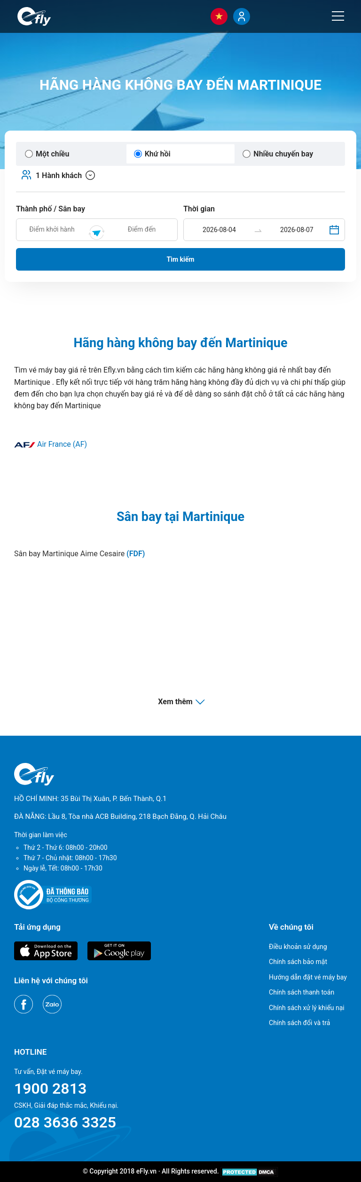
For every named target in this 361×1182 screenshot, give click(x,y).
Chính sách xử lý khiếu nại (307, 1007)
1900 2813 (50, 1088)
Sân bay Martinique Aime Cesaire (79, 553)
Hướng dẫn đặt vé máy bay (308, 977)
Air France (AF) (50, 444)
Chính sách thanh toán (301, 992)
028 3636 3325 (65, 1122)
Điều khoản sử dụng (298, 946)
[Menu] (338, 16)
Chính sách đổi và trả (299, 1022)
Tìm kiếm (181, 259)
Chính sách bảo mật (298, 961)
